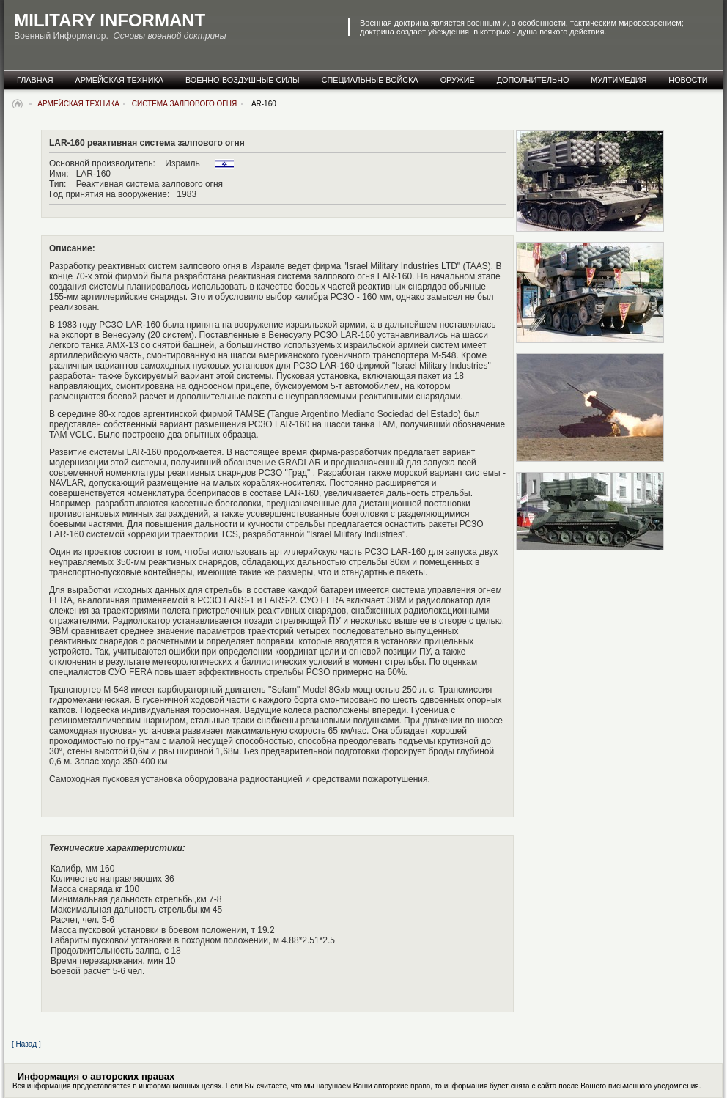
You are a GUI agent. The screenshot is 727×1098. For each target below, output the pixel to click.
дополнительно (533, 79)
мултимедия (618, 79)
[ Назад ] (26, 1044)
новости (687, 79)
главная (35, 79)
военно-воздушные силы (242, 79)
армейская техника (119, 79)
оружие (457, 79)
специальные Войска (370, 79)
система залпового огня (184, 104)
